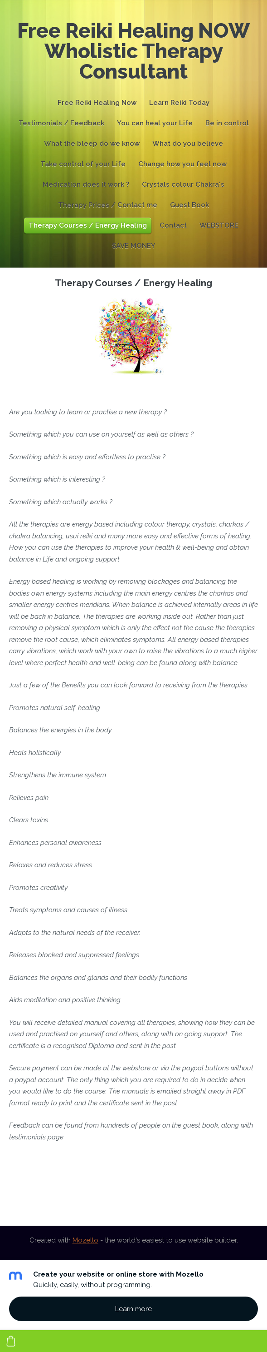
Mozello (85, 1240)
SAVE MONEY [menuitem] (133, 246)
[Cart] (11, 1341)
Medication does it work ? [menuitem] (86, 184)
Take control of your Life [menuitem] (83, 164)
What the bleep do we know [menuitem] (92, 143)
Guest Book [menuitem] (189, 205)
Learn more (133, 1309)
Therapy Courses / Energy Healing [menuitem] (88, 225)
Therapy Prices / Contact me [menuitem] (107, 205)
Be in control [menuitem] (227, 123)
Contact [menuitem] (173, 225)
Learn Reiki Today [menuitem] (179, 103)
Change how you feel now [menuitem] (182, 164)
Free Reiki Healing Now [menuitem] (97, 103)
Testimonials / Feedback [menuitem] (61, 123)
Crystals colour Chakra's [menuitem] (183, 184)
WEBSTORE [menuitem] (218, 225)
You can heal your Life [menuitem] (155, 123)
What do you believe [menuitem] (187, 143)
